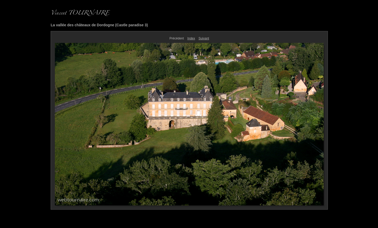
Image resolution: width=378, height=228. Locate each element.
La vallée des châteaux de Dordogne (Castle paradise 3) (99, 25)
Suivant (203, 38)
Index (191, 38)
